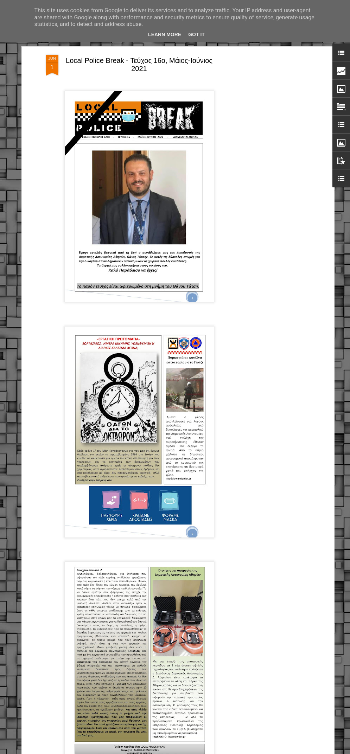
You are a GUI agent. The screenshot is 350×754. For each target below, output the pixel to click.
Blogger (222, 750)
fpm (197, 750)
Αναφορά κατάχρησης (250, 750)
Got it (196, 34)
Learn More (164, 34)
